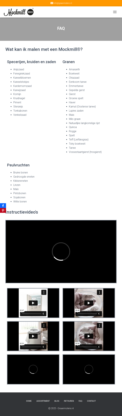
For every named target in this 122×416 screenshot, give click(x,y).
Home (29, 401)
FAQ (80, 401)
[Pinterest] (3, 210)
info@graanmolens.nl (61, 3)
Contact (91, 401)
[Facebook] (3, 205)
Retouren (69, 401)
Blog (56, 401)
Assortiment (43, 401)
